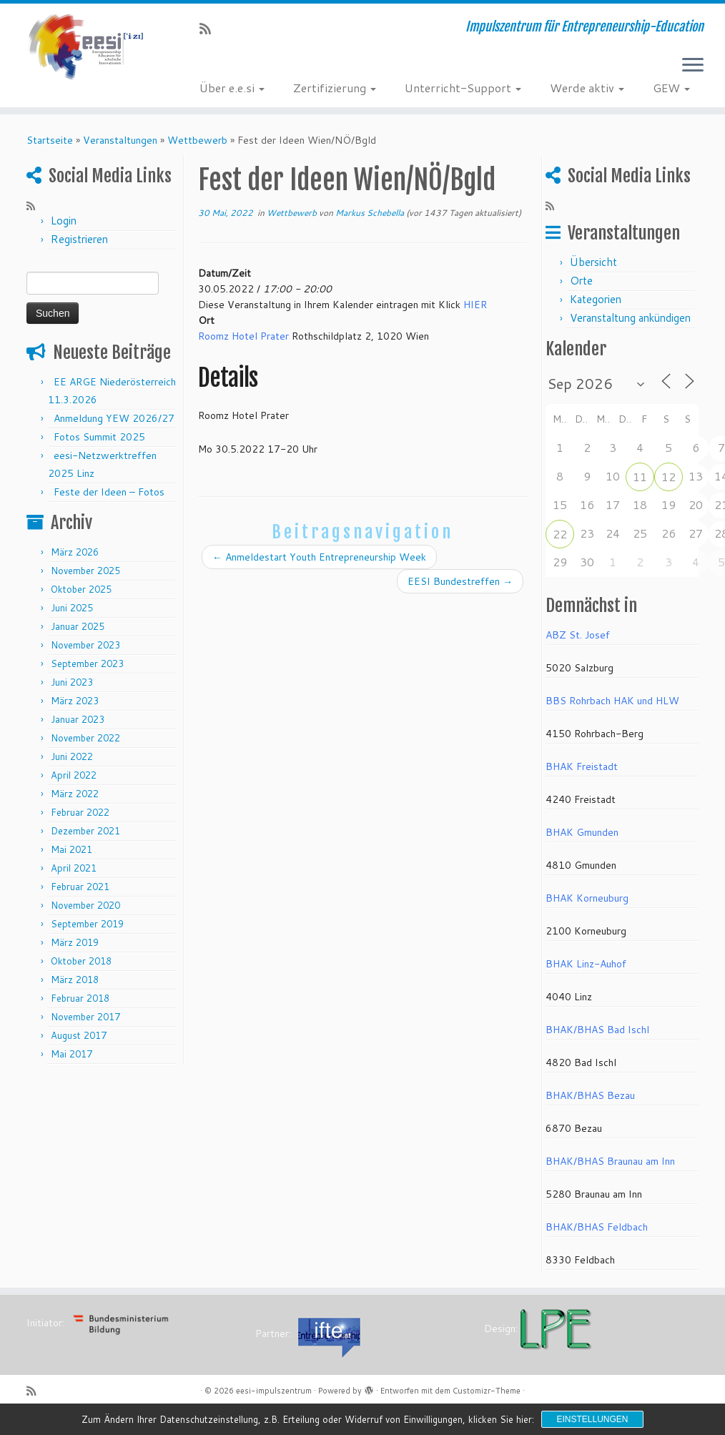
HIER (475, 304)
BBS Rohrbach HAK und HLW (612, 701)
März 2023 (75, 700)
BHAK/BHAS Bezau (590, 1095)
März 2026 (75, 552)
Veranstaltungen (120, 140)
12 (668, 476)
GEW (671, 87)
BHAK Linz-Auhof (586, 964)
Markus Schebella (369, 213)
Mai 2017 (71, 1053)
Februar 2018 (80, 998)
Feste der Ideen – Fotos (109, 492)
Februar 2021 (80, 886)
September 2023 (87, 663)
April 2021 (74, 868)
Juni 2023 (72, 682)
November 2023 (85, 644)
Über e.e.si (232, 87)
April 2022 (74, 775)
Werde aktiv (587, 87)
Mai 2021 (71, 849)
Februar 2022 (80, 812)
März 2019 (75, 942)
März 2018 (75, 979)
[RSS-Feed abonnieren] (209, 28)
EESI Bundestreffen (460, 581)
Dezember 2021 (85, 830)
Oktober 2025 (81, 589)
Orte (581, 280)
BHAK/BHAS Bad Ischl (597, 1029)
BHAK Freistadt (582, 766)
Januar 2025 (77, 626)
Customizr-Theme (487, 1390)
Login (64, 220)
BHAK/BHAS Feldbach (597, 1227)
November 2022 (85, 737)
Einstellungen (592, 1419)
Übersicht (593, 262)
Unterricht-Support (463, 87)
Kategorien (595, 299)
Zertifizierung (334, 87)
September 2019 (87, 923)
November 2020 (85, 905)
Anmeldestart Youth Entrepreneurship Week (319, 557)
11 (640, 476)
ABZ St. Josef (578, 635)
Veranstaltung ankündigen (630, 317)
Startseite (49, 140)
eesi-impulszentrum (274, 1390)
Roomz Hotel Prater (243, 336)
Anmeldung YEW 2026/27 (114, 418)
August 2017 (79, 1035)
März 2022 (75, 793)
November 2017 (85, 1016)
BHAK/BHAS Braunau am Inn (610, 1161)
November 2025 (85, 570)
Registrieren (79, 239)
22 (560, 534)
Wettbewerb (197, 140)
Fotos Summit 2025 (99, 437)
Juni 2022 (72, 756)
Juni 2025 (72, 607)
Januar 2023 (77, 719)
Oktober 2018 (81, 961)
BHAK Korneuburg (587, 898)
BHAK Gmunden (582, 832)
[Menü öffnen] (693, 66)
